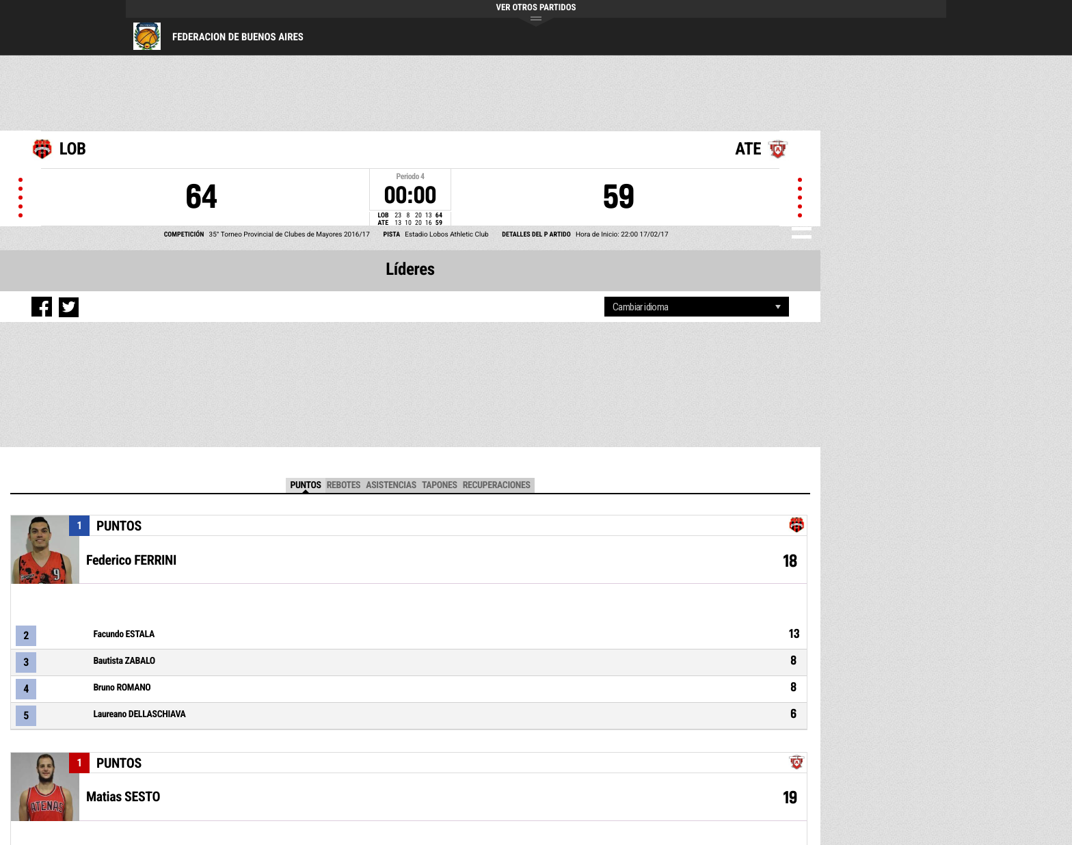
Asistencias (391, 485)
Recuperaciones (497, 485)
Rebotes (344, 485)
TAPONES (439, 485)
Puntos (305, 485)
